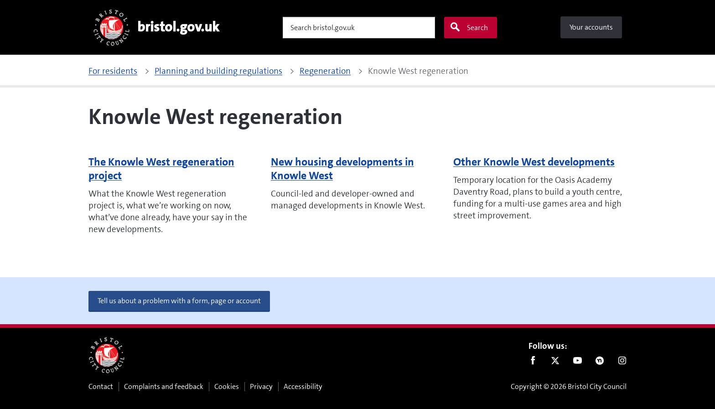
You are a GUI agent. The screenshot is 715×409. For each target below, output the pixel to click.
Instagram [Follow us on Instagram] (622, 362)
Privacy (261, 386)
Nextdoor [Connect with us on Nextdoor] (600, 362)
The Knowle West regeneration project (161, 169)
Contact (100, 386)
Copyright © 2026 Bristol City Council (569, 386)
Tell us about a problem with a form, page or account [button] (179, 300)
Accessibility (303, 386)
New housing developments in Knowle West (342, 169)
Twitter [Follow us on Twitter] (555, 362)
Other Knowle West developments (534, 162)
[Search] (359, 27)
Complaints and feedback (163, 386)
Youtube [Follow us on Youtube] (577, 362)
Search (469, 27)
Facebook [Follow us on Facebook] (532, 362)
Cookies (226, 386)
